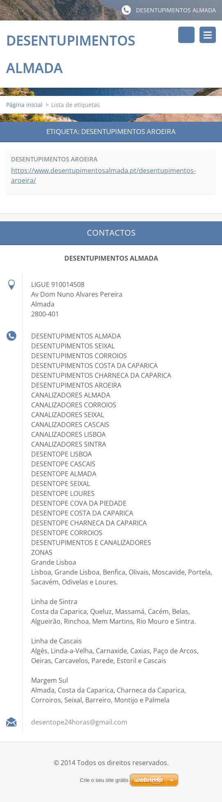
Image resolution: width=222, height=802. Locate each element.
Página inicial (24, 105)
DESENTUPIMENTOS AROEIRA (54, 159)
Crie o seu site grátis (104, 780)
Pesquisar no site (186, 35)
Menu (207, 35)
